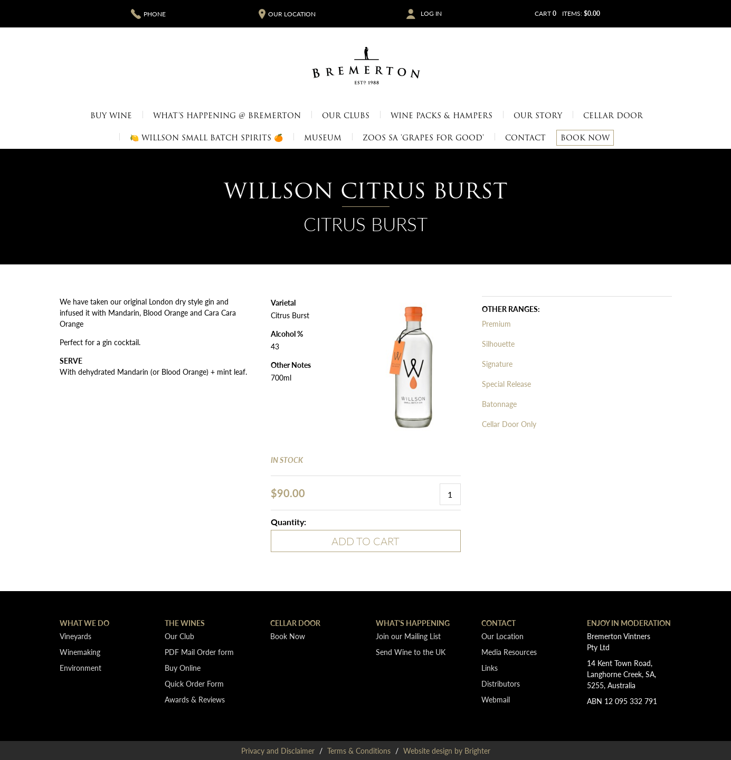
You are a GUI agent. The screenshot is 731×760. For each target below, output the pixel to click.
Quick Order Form (194, 683)
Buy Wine (111, 115)
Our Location (502, 636)
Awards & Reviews (195, 699)
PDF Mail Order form (199, 652)
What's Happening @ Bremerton (227, 115)
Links (489, 667)
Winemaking (80, 652)
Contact (525, 138)
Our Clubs (345, 115)
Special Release (506, 383)
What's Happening (413, 623)
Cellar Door (613, 115)
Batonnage (499, 403)
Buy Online (183, 667)
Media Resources (509, 652)
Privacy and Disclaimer (278, 750)
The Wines (185, 623)
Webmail (495, 699)
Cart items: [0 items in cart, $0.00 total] (567, 13)
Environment (80, 667)
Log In (431, 14)
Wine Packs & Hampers (441, 115)
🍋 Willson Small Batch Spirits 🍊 (206, 138)
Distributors (500, 683)
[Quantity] (450, 494)
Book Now (585, 138)
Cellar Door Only (509, 424)
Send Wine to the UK (410, 652)
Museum (322, 138)
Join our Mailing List (408, 636)
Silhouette (498, 343)
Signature (497, 363)
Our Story (538, 115)
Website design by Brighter (446, 750)
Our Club (179, 636)
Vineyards (75, 636)
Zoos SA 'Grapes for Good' (423, 138)
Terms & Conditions (359, 750)
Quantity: (288, 522)
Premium (496, 323)
